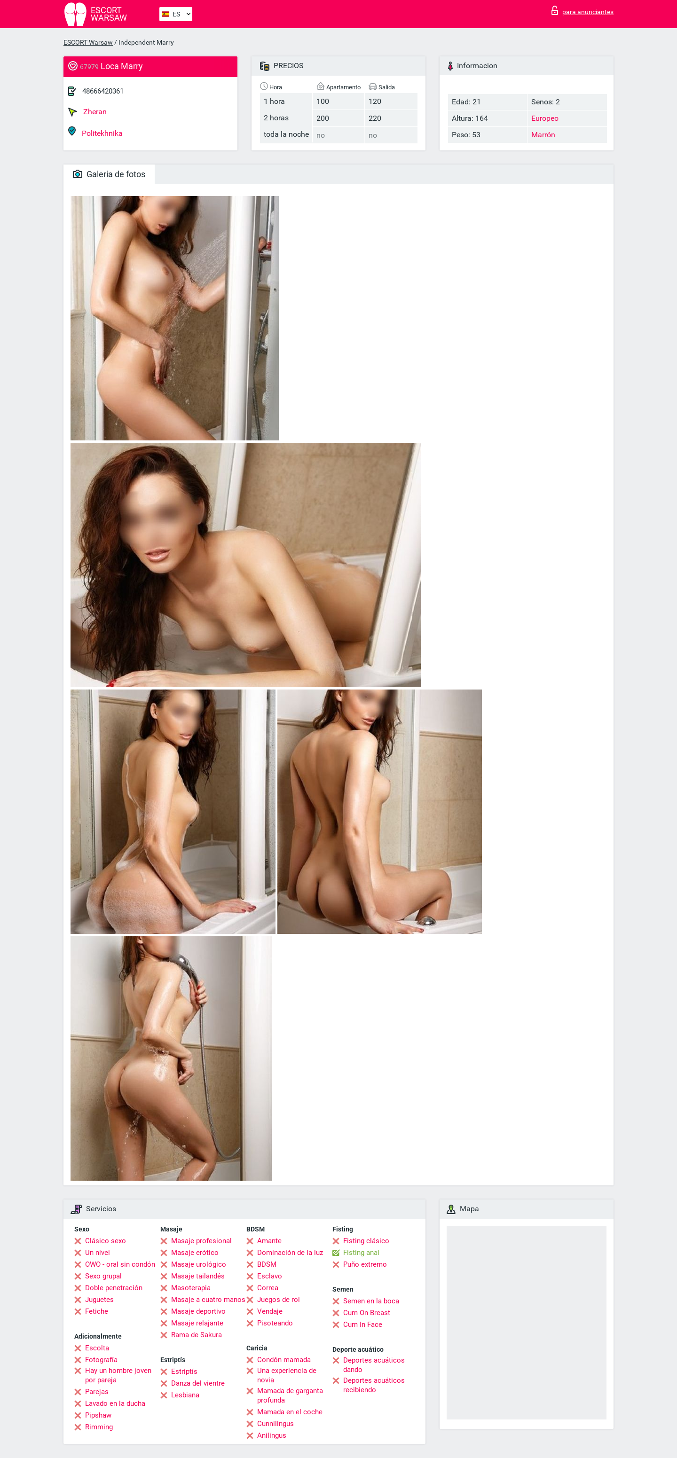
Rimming (99, 1427)
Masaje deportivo (198, 1311)
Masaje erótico (195, 1252)
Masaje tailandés (198, 1276)
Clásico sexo (105, 1241)
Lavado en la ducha (115, 1403)
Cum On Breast (366, 1313)
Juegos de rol (278, 1299)
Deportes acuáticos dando (374, 1365)
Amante (269, 1241)
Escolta (97, 1348)
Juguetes (99, 1299)
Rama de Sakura (196, 1335)
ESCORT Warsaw (88, 42)
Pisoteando (275, 1323)
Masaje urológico (198, 1264)
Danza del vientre (198, 1383)
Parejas (97, 1391)
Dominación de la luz (290, 1252)
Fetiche (96, 1311)
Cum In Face (362, 1324)
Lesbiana (185, 1395)
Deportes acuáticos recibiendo (374, 1385)
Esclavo (269, 1276)
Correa (267, 1288)
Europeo (545, 118)
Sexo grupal (103, 1276)
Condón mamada (284, 1360)
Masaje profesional (201, 1241)
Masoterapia (191, 1288)
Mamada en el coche (290, 1412)
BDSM (266, 1264)
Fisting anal (361, 1252)
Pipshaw (98, 1415)
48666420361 (103, 91)
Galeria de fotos (109, 174)
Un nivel (97, 1252)
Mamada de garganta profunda (290, 1395)
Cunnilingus (275, 1423)
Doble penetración (113, 1288)
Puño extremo (365, 1264)
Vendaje (270, 1311)
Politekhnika (95, 132)
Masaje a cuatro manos (208, 1299)
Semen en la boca (371, 1301)
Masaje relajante (197, 1323)
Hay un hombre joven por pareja (118, 1375)
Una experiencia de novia (286, 1375)
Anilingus (271, 1435)
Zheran (87, 112)
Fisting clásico (366, 1241)
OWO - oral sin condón (120, 1264)
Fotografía (101, 1360)
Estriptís (184, 1371)
